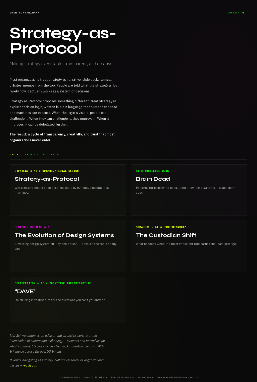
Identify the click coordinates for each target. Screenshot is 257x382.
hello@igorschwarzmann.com (185, 377)
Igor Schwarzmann (25, 12)
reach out (29, 365)
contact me (236, 12)
